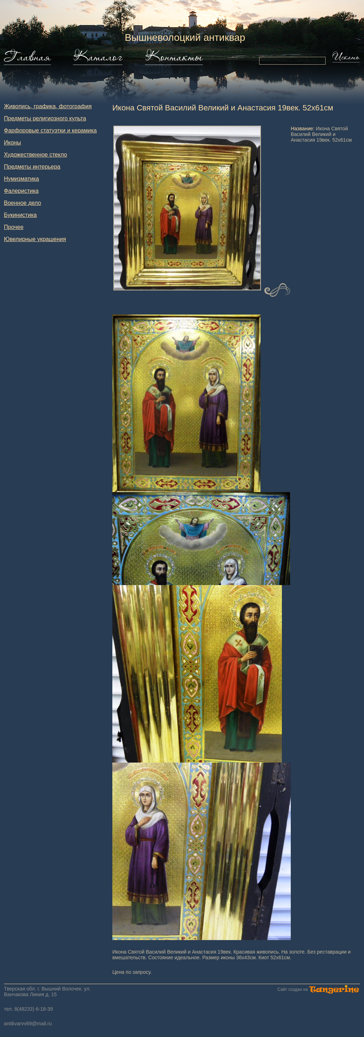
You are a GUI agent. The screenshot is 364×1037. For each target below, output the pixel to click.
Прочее (13, 227)
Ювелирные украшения (35, 239)
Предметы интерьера (32, 167)
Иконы (12, 143)
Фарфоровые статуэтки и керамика (50, 130)
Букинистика (20, 215)
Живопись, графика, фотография (48, 106)
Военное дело (22, 203)
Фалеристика (21, 191)
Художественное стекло (35, 155)
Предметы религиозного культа (45, 118)
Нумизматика (21, 179)
